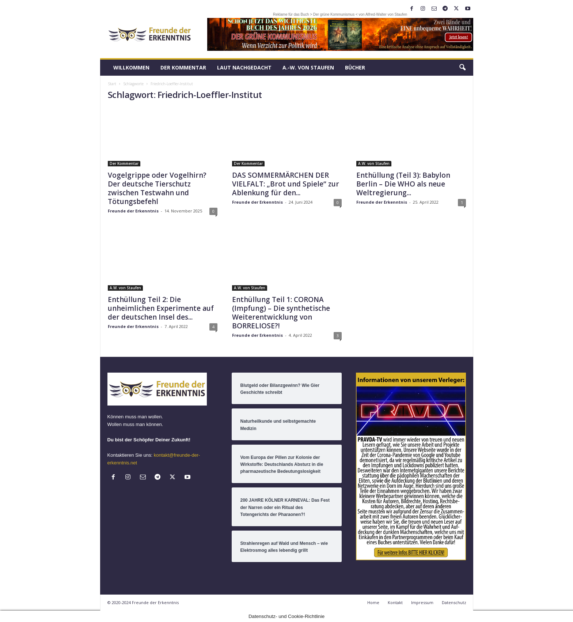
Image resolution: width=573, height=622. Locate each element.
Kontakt (395, 602)
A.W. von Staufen (374, 163)
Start (112, 83)
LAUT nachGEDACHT (244, 67)
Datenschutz (454, 602)
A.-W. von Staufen (308, 67)
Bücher (355, 67)
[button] (462, 68)
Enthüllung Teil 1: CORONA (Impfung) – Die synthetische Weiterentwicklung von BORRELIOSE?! (281, 313)
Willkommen (131, 67)
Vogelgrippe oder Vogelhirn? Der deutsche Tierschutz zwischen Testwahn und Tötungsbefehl (157, 188)
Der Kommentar (183, 67)
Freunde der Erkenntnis (133, 211)
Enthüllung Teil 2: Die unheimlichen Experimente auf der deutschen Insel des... (161, 308)
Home (373, 602)
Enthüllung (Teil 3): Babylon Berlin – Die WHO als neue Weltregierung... (403, 183)
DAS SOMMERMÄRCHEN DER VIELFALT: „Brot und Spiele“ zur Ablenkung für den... (285, 183)
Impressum (422, 602)
